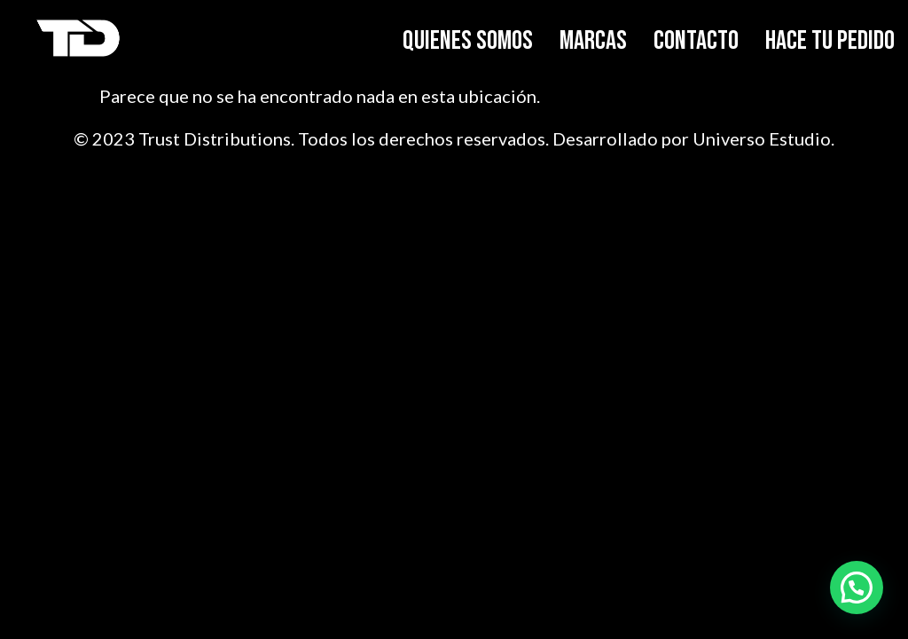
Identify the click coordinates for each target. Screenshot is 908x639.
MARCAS (593, 41)
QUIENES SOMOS (468, 41)
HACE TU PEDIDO (830, 41)
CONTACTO (696, 41)
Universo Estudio (762, 138)
